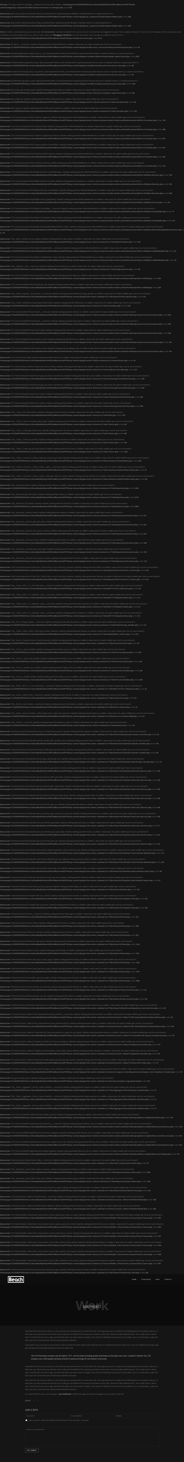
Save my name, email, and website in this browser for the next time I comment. (59, 1420)
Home (134, 1279)
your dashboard (65, 1394)
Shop (157, 1279)
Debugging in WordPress (62, 35)
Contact (168, 1279)
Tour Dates (146, 1279)
